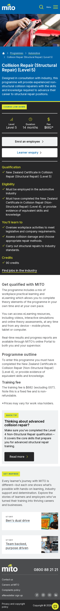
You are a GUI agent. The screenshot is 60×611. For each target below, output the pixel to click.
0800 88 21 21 (46, 570)
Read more (19, 456)
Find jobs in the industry (19, 270)
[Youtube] (49, 595)
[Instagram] (43, 595)
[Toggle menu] (48, 7)
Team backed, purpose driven (17, 546)
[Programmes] (16, 53)
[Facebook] (37, 595)
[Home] (3, 53)
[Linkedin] (56, 595)
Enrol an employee (29, 141)
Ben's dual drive (18, 520)
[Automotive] (34, 53)
